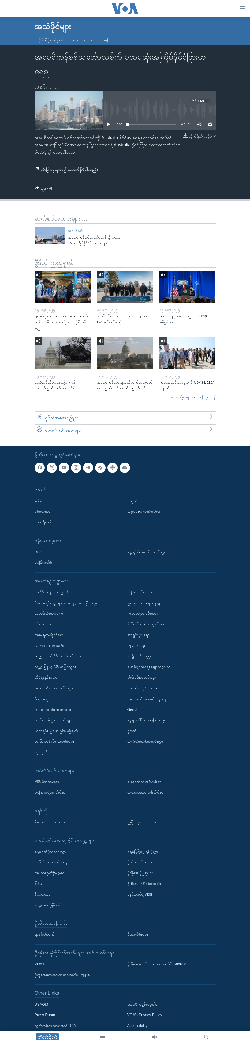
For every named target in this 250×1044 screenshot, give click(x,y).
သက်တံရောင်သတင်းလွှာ (145, 741)
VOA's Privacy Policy (144, 1015)
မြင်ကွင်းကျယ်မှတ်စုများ (145, 602)
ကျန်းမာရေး (136, 645)
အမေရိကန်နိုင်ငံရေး (49, 634)
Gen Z (132, 709)
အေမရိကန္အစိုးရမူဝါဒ (142, 1004)
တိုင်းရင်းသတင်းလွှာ (141, 677)
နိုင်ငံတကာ (42, 511)
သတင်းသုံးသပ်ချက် (49, 613)
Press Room (45, 1015)
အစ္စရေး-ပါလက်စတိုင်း (144, 511)
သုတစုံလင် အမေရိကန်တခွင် (148, 698)
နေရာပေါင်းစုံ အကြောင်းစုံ (146, 720)
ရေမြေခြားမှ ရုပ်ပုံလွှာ (142, 851)
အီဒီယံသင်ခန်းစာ (47, 781)
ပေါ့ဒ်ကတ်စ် (43, 562)
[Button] (43, 189)
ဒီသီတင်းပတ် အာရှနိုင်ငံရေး (147, 624)
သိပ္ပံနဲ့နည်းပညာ (46, 677)
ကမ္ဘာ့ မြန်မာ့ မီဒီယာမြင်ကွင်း (55, 666)
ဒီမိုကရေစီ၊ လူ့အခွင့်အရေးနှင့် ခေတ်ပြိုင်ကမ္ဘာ (67, 602)
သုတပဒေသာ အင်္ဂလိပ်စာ (145, 792)
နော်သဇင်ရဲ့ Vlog (139, 894)
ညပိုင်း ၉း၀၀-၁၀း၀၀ (142, 822)
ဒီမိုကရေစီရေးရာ (47, 624)
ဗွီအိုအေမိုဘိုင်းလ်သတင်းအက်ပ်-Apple (62, 974)
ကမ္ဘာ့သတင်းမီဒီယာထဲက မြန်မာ (58, 656)
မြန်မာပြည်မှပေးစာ (141, 592)
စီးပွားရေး (42, 698)
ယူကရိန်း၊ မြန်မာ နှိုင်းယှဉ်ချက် (57, 731)
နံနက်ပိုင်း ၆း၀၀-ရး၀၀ (51, 822)
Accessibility (137, 1025)
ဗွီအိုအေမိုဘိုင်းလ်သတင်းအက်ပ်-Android (156, 964)
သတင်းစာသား (82, 40)
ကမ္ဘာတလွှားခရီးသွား (142, 613)
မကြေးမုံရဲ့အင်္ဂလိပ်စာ (50, 792)
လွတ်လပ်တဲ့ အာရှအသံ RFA (55, 1025)
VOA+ (40, 964)
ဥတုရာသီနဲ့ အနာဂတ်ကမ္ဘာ (54, 688)
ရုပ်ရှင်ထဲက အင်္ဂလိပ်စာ (144, 781)
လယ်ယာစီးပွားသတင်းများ (54, 720)
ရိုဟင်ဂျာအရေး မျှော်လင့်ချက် (149, 666)
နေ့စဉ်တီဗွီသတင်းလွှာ (50, 851)
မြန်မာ (39, 501)
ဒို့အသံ (132, 731)
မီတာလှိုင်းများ (137, 934)
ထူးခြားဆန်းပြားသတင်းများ (54, 741)
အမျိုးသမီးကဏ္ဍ (139, 656)
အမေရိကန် (75, 231)
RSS (38, 551)
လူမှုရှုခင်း (41, 752)
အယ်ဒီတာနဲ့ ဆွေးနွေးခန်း (52, 592)
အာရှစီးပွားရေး (138, 634)
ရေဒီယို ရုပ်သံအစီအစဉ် (52, 862)
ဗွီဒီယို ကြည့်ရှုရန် (51, 40)
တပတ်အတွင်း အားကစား (53, 709)
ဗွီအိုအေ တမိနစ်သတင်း (144, 883)
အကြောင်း (109, 40)
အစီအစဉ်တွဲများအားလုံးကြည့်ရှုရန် (193, 397)
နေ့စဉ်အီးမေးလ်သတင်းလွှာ (146, 551)
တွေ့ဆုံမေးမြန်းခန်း (48, 904)
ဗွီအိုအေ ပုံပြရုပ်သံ (140, 873)
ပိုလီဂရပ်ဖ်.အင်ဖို (139, 862)
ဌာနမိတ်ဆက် (45, 934)
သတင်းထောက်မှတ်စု (50, 645)
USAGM (41, 1004)
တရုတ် (132, 501)
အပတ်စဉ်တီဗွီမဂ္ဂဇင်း (50, 873)
